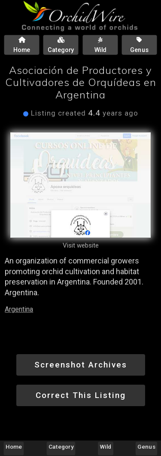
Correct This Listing (81, 395)
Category (61, 446)
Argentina (19, 309)
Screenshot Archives (80, 365)
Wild (106, 446)
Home (14, 446)
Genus (146, 446)
